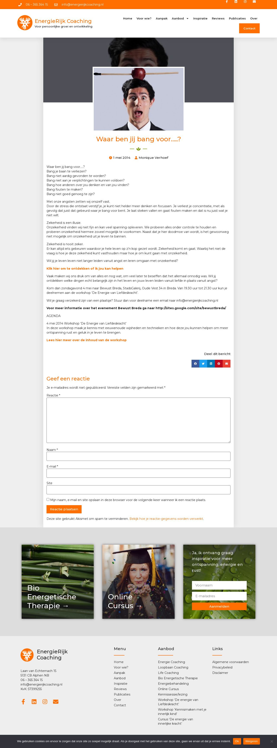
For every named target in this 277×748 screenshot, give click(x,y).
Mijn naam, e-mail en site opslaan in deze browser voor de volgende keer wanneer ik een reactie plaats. (128, 500)
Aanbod (180, 18)
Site (49, 483)
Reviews (218, 19)
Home (127, 19)
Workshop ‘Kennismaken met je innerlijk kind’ (182, 712)
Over (254, 19)
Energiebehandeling (173, 684)
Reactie (53, 396)
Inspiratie (200, 19)
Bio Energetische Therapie (178, 679)
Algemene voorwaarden (230, 662)
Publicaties (237, 19)
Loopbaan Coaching (173, 668)
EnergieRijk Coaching (63, 22)
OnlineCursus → (125, 602)
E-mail (52, 467)
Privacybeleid (222, 668)
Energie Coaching (171, 662)
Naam (52, 450)
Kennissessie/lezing (172, 695)
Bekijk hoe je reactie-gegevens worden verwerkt (166, 519)
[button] (195, 364)
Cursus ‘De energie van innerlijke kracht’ (175, 722)
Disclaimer (220, 673)
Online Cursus (168, 689)
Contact (249, 29)
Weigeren (251, 741)
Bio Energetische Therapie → (51, 597)
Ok (237, 741)
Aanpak (161, 19)
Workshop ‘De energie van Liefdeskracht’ (178, 702)
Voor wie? (144, 19)
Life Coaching (168, 673)
